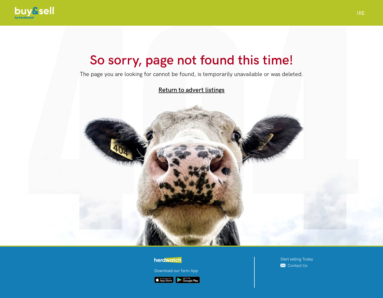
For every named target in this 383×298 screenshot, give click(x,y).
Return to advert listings (191, 90)
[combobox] (361, 13)
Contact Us (293, 265)
